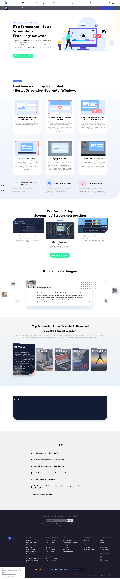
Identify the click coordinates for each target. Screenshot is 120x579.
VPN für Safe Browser (51, 559)
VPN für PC (49, 546)
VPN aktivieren (86, 548)
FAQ (33, 8)
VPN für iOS (49, 548)
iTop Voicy (29, 548)
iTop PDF (28, 557)
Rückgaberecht (86, 577)
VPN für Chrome (50, 553)
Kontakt (102, 544)
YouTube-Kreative (104, 550)
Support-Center (87, 541)
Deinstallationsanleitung (89, 550)
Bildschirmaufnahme (68, 553)
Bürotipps (65, 548)
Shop (91, 3)
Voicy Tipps (66, 550)
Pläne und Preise (30, 564)
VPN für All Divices (51, 561)
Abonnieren (70, 521)
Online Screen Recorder (32, 561)
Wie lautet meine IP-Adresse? (70, 544)
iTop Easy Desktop (31, 546)
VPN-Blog (65, 546)
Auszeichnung (103, 548)
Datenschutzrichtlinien (99, 577)
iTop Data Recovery (31, 553)
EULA (110, 577)
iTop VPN (28, 541)
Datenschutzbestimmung (9, 574)
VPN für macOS (50, 544)
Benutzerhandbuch (87, 546)
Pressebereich (103, 546)
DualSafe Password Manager (33, 559)
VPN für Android (50, 550)
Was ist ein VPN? (67, 541)
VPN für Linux (49, 557)
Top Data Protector (31, 555)
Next (87, 302)
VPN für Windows (50, 541)
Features (25, 8)
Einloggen (112, 3)
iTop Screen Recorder (31, 544)
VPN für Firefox (50, 555)
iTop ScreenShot (30, 550)
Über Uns (102, 541)
